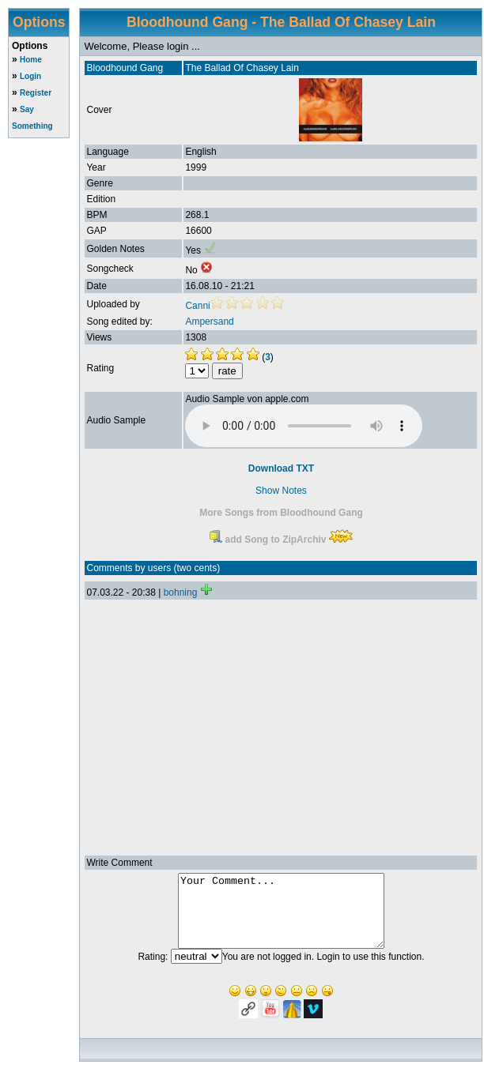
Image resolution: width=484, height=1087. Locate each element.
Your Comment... (281, 918)
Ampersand (209, 321)
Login (30, 76)
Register (35, 92)
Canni (197, 305)
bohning (181, 592)
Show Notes (281, 490)
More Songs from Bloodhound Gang (281, 512)
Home (31, 59)
